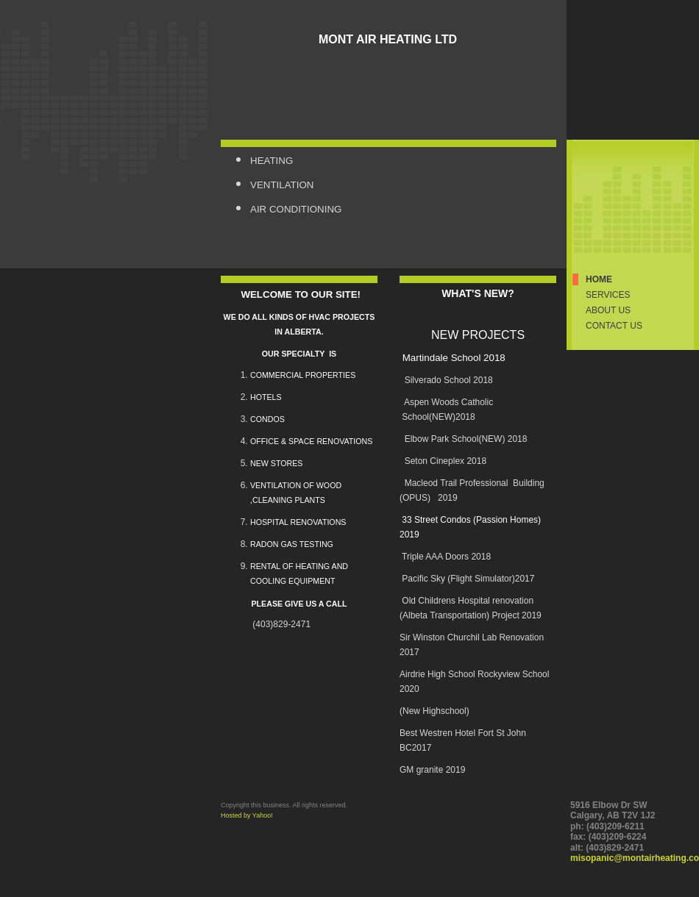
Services (608, 295)
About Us (608, 310)
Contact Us (614, 326)
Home (599, 279)
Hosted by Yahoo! (247, 815)
